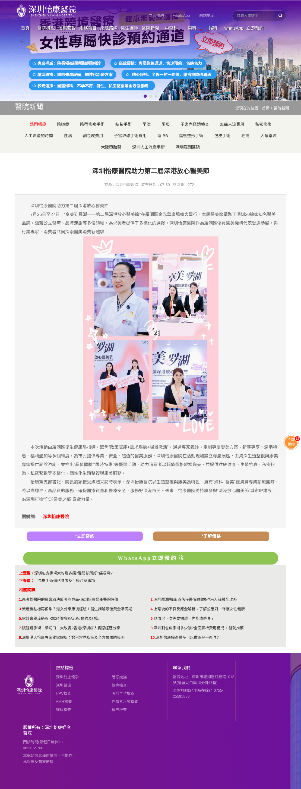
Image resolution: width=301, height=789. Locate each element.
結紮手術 (123, 124)
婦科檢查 (63, 710)
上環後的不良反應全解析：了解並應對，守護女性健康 (199, 609)
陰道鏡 (63, 124)
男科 (192, 28)
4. (152, 609)
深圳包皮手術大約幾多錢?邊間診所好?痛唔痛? (73, 573)
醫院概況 (46, 28)
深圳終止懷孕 (67, 677)
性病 (68, 135)
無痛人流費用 (232, 124)
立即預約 (156, 15)
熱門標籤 (38, 124)
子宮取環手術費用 (130, 135)
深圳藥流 (63, 685)
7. (20, 628)
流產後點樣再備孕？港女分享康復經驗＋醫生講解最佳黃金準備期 (77, 609)
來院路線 (109, 28)
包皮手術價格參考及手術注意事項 (66, 581)
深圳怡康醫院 (56, 516)
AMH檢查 (64, 701)
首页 (266, 108)
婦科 (213, 28)
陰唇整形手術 (191, 135)
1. (20, 599)
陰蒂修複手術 (92, 124)
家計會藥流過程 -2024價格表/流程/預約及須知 (60, 618)
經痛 (245, 135)
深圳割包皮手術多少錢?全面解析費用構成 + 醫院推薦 (199, 628)
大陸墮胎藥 (111, 147)
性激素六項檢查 (125, 701)
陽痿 (165, 124)
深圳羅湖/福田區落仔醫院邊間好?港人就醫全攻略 (195, 599)
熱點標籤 (64, 667)
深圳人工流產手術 (148, 147)
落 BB (162, 135)
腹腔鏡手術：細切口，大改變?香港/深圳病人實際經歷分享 (71, 628)
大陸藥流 (268, 135)
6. (152, 618)
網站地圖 (206, 15)
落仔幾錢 (119, 677)
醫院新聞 (150, 28)
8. (152, 628)
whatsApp (181, 15)
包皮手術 (222, 135)
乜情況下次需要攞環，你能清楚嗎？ (184, 618)
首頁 (25, 28)
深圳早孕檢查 (123, 693)
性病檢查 (119, 685)
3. (20, 609)
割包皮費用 (93, 135)
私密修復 (263, 124)
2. (152, 599)
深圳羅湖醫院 (188, 147)
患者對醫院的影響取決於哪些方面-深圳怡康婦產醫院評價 (70, 599)
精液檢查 (119, 710)
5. (20, 618)
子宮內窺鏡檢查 (194, 124)
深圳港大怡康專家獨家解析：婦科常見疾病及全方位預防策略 (73, 637)
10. (153, 637)
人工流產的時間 (38, 135)
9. (20, 637)
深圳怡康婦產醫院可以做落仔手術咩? (187, 637)
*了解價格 (211, 536)
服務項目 (88, 28)
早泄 (146, 124)
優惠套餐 (67, 28)
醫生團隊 (129, 28)
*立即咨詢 (84, 536)
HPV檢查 (63, 693)
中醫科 (171, 28)
